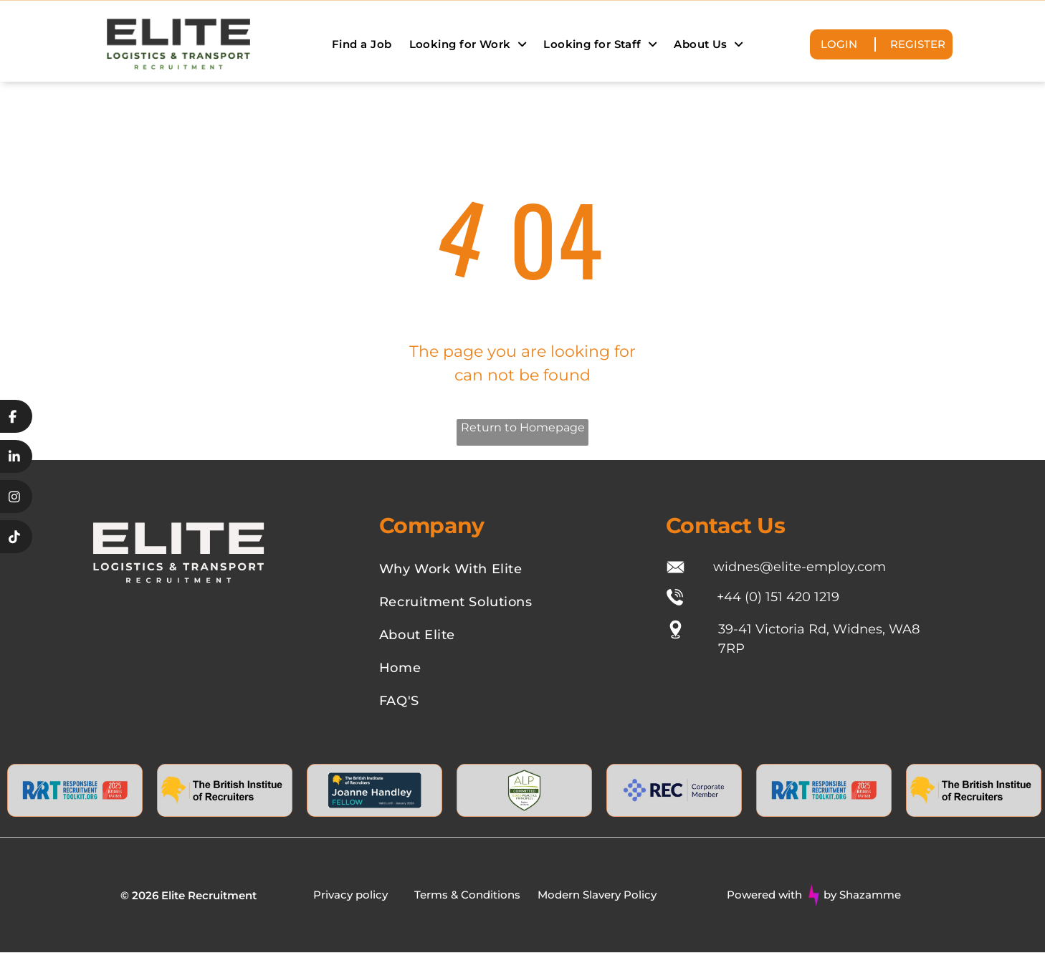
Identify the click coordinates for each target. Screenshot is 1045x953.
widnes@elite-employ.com (799, 567)
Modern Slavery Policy (597, 895)
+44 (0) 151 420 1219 (778, 597)
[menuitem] (362, 44)
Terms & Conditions (467, 895)
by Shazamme (862, 895)
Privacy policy (350, 895)
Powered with (764, 895)
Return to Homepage (523, 428)
